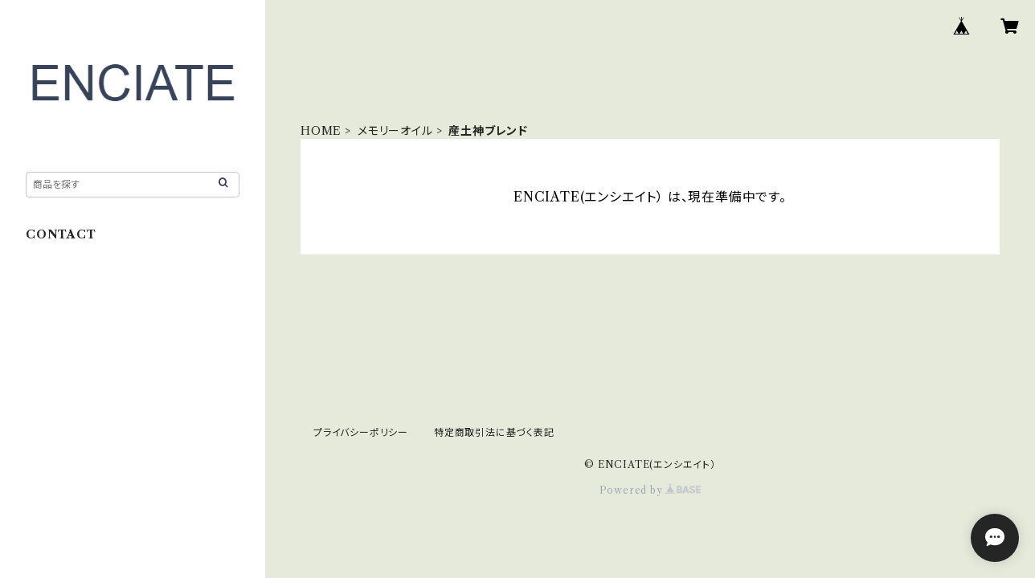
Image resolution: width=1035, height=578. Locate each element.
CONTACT (61, 234)
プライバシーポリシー (360, 432)
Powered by (650, 490)
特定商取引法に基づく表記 (494, 432)
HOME (321, 131)
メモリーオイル (395, 131)
